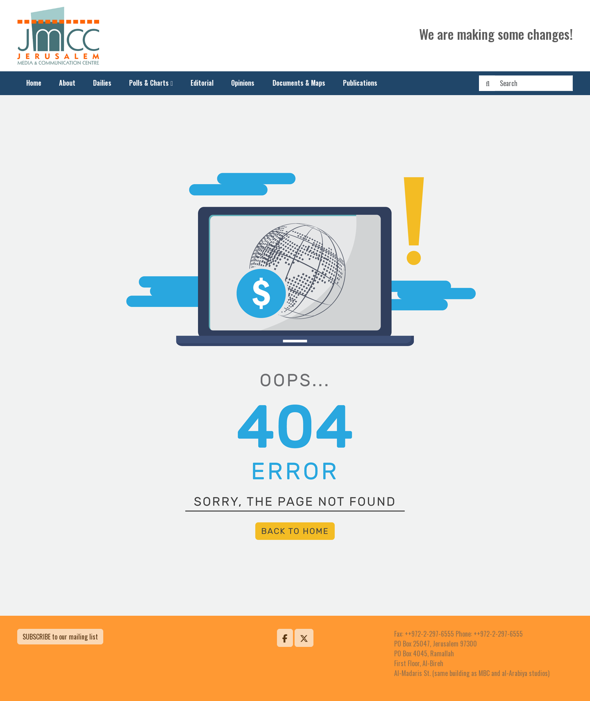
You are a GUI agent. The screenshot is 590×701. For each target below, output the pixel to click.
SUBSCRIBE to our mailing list (60, 637)
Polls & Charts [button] (149, 83)
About (67, 83)
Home (33, 83)
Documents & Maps (298, 83)
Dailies (102, 83)
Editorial (202, 83)
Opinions (242, 83)
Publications (360, 83)
